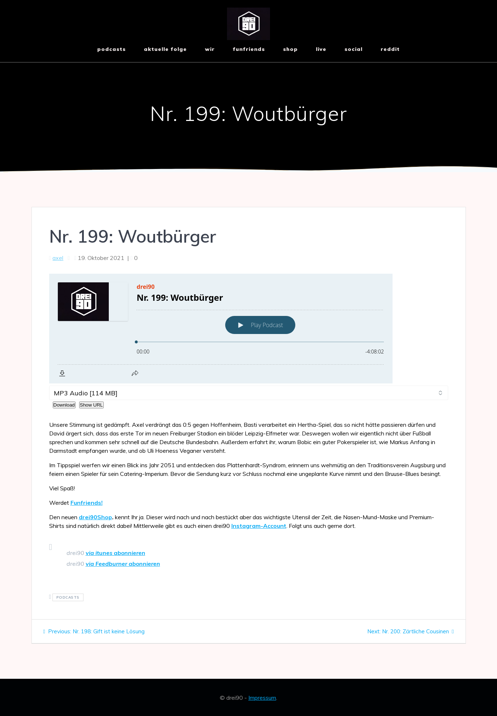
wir (210, 49)
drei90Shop (95, 517)
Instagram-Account (258, 525)
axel (57, 257)
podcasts (68, 597)
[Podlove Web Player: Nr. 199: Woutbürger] (248, 328)
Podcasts (111, 49)
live (321, 49)
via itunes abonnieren (115, 552)
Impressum (262, 697)
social (353, 49)
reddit (390, 49)
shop (290, 49)
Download (64, 405)
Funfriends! (86, 502)
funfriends (249, 49)
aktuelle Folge (165, 49)
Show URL (91, 405)
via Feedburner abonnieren (123, 563)
